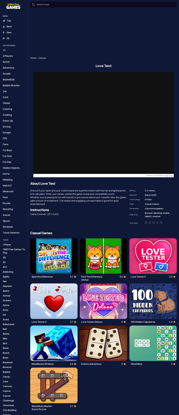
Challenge (8, 400)
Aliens (6, 290)
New (7, 32)
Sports (6, 220)
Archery (7, 300)
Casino (7, 391)
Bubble (6, 371)
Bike (5, 338)
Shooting (8, 209)
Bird (5, 343)
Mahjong (7, 179)
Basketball (8, 79)
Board (6, 352)
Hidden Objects (11, 167)
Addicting (8, 271)
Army (5, 309)
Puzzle (6, 203)
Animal (6, 295)
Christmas (8, 405)
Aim (5, 281)
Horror (6, 173)
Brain (5, 357)
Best (7, 26)
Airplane (7, 286)
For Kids (7, 162)
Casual (7, 395)
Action (6, 61)
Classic (155, 204)
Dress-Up (8, 120)
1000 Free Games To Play (14, 251)
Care (5, 381)
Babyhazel (8, 324)
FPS (5, 138)
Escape (7, 132)
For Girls (7, 156)
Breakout (8, 362)
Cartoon (7, 386)
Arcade (7, 73)
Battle (6, 333)
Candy (6, 376)
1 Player (7, 244)
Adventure (8, 67)
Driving (6, 126)
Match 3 (7, 185)
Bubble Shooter (11, 85)
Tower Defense (11, 232)
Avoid (6, 319)
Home (33, 57)
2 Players (8, 56)
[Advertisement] (103, 32)
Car (5, 91)
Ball (5, 329)
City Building (9, 410)
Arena (6, 305)
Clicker (6, 103)
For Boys (7, 150)
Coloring (7, 109)
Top (7, 20)
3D (4, 262)
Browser (7, 367)
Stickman (8, 226)
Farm (5, 144)
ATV (5, 267)
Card (5, 97)
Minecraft (8, 191)
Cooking (7, 114)
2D (4, 257)
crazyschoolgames (154, 208)
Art (4, 314)
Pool (5, 197)
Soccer (6, 215)
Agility (6, 276)
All (6, 38)
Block (6, 348)
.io (4, 50)
